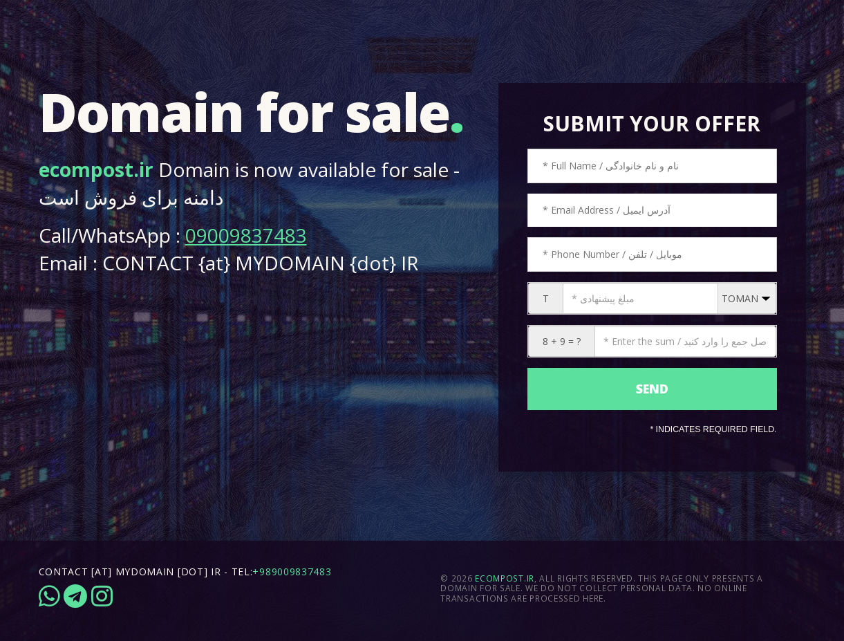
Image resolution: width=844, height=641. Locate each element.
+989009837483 (291, 571)
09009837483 (246, 235)
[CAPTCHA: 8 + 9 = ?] (685, 341)
